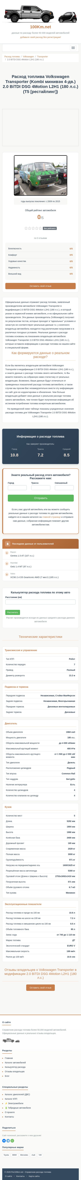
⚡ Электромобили (14, 1103)
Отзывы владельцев (14, 1071)
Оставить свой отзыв (40, 286)
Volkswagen (28, 56)
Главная (9, 1058)
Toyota (6, 1155)
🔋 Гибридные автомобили (18, 1107)
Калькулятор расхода (15, 1067)
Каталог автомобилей (15, 1062)
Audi (33, 1155)
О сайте (8, 1176)
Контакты (9, 1116)
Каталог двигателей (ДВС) (17, 1094)
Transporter (42, 56)
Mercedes (24, 1155)
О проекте (10, 1112)
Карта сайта (34, 1176)
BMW (14, 1155)
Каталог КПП (11, 1099)
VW (40, 1155)
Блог (7, 1075)
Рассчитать (12, 612)
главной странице (51, 517)
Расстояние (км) (13, 597)
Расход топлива (12, 56)
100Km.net (40, 27)
